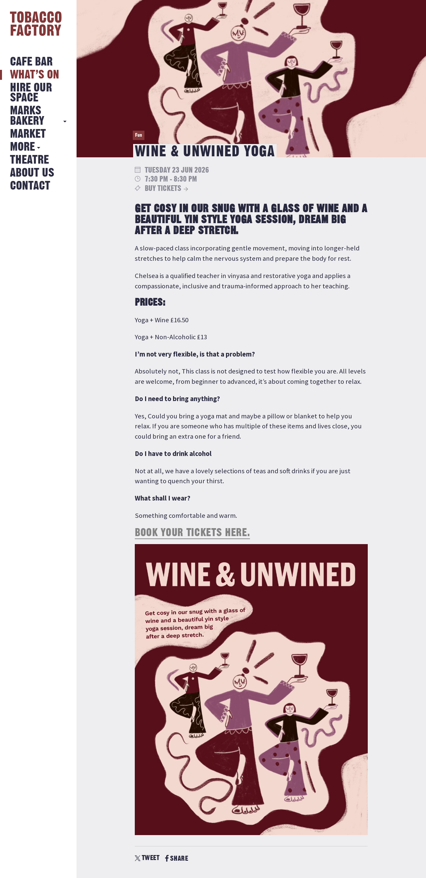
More (22, 147)
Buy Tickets (163, 189)
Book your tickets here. (192, 532)
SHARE (176, 858)
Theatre (29, 160)
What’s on (34, 75)
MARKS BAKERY (27, 116)
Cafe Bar (31, 62)
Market (28, 134)
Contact (30, 186)
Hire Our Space (31, 93)
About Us (32, 173)
